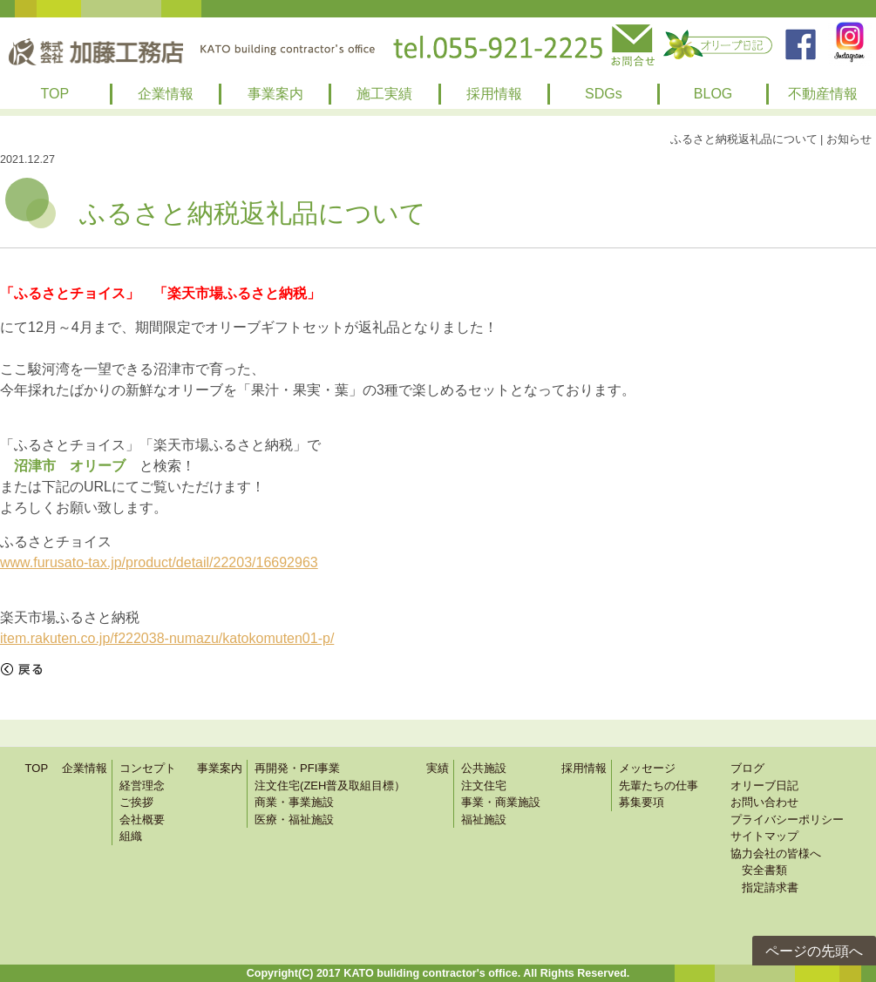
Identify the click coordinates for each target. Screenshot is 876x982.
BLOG (713, 93)
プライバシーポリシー (787, 819)
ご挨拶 (136, 802)
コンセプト (147, 768)
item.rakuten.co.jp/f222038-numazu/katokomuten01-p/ (167, 638)
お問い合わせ (764, 802)
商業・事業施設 (294, 802)
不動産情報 (823, 93)
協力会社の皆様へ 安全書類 (775, 862)
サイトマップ (764, 836)
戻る (22, 669)
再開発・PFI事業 (297, 768)
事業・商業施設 (500, 802)
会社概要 (142, 819)
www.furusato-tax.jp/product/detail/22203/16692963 (159, 562)
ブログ (747, 768)
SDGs (603, 93)
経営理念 (142, 785)
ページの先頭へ (814, 951)
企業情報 (166, 93)
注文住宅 (483, 785)
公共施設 (483, 768)
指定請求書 (764, 887)
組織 (130, 836)
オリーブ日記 (764, 785)
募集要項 (641, 802)
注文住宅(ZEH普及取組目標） (330, 785)
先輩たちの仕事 (658, 785)
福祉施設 (483, 819)
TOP (55, 93)
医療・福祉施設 (294, 819)
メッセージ (647, 768)
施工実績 (384, 93)
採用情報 (494, 93)
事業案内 (275, 93)
